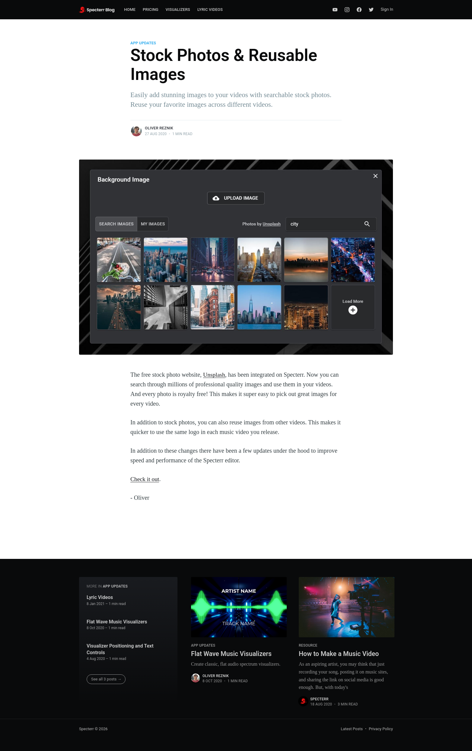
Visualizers (178, 9)
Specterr (319, 699)
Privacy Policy (381, 729)
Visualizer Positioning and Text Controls (120, 649)
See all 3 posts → (106, 679)
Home (130, 9)
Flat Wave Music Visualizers (117, 621)
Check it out (145, 479)
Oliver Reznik (159, 128)
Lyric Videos (210, 9)
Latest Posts (352, 729)
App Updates (143, 43)
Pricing (150, 9)
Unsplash (214, 374)
